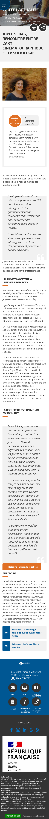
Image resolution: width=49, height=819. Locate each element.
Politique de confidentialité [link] (33, 816)
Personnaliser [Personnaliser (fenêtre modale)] (13, 815)
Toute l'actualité (13, 18)
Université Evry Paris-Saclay (16, 14)
